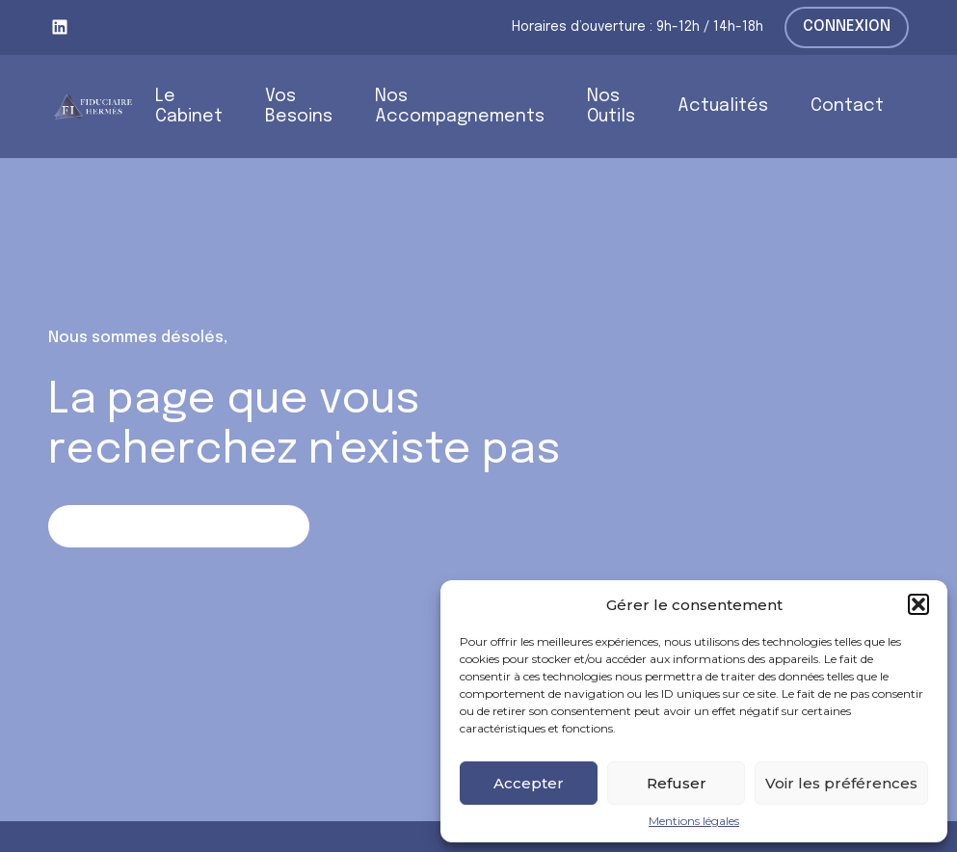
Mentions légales (694, 821)
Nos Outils (611, 106)
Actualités (723, 106)
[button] (918, 604)
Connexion (847, 26)
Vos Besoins (298, 106)
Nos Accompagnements (460, 106)
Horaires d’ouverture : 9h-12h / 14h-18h (637, 27)
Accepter (528, 783)
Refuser (676, 783)
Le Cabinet (189, 106)
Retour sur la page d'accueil (178, 526)
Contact (847, 106)
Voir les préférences (841, 783)
